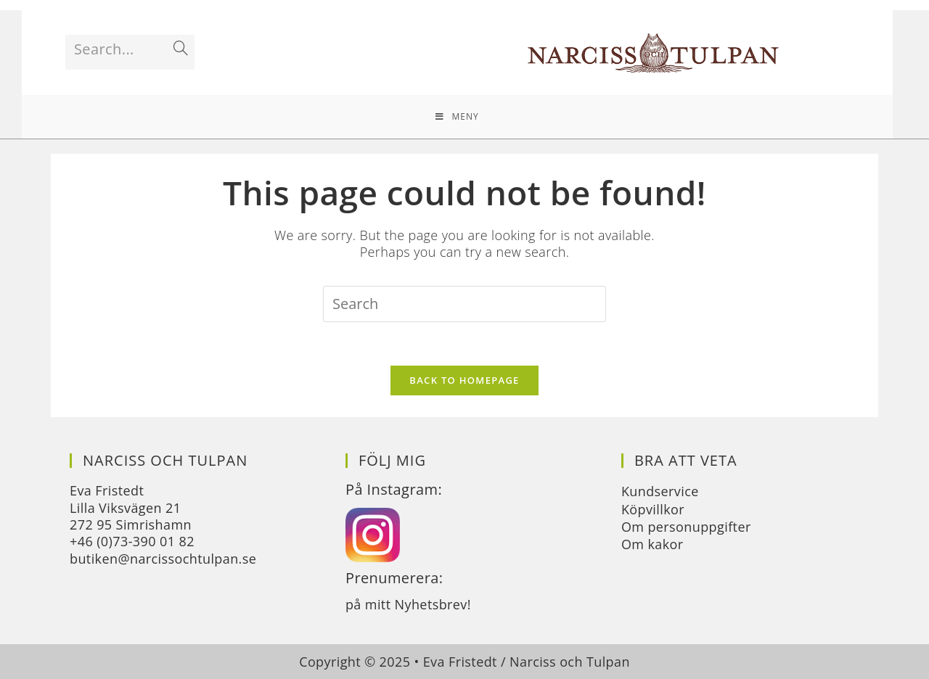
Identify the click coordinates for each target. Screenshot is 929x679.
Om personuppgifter (686, 526)
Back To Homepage (464, 380)
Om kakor (652, 544)
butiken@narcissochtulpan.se (163, 558)
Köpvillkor (652, 509)
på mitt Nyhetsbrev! (408, 604)
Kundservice (660, 491)
